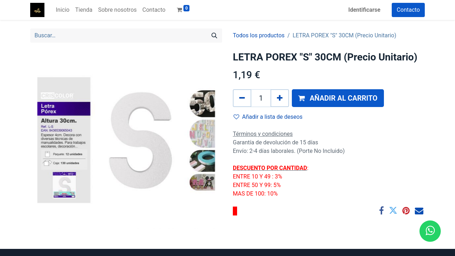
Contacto (408, 9)
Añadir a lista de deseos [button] (268, 116)
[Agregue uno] (280, 98)
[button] (338, 98)
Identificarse (364, 9)
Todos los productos (259, 35)
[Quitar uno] (242, 98)
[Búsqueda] (214, 35)
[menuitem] (62, 10)
